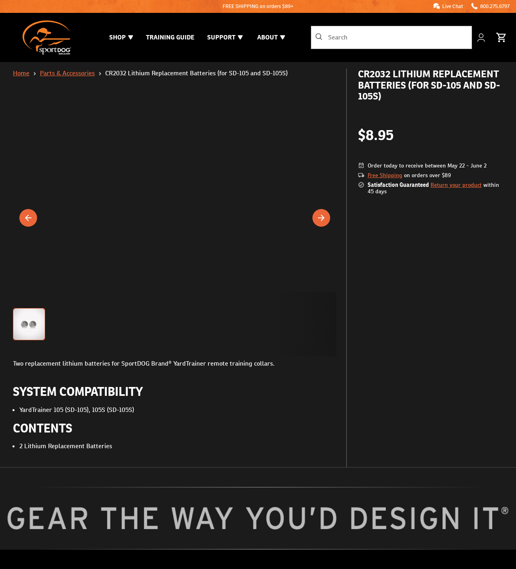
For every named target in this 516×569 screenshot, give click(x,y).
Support (225, 37)
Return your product (456, 184)
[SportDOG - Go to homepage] (46, 37)
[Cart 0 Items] (501, 37)
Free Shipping (385, 175)
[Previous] (28, 218)
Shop (121, 37)
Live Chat (452, 6)
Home (21, 73)
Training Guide (170, 37)
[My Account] (482, 38)
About (271, 37)
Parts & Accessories (67, 73)
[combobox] (391, 37)
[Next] (321, 218)
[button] (175, 324)
